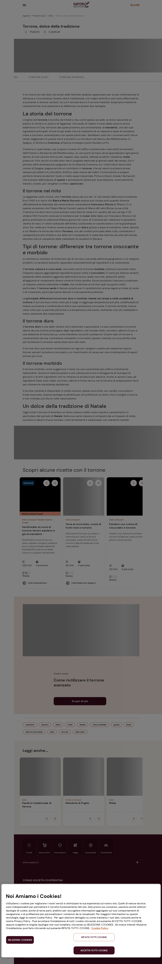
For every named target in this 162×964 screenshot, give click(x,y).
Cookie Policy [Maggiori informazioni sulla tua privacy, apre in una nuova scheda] (99, 928)
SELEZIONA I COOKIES (20, 939)
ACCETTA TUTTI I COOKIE (94, 950)
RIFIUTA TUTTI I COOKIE (94, 937)
